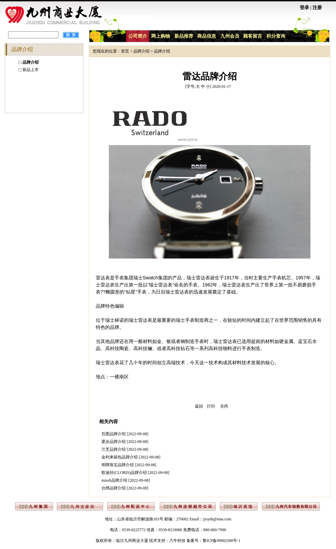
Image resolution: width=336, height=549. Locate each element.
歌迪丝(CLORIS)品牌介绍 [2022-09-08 (134, 472)
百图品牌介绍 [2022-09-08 (124, 434)
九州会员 (229, 36)
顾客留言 (252, 36)
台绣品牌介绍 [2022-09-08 (124, 488)
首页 (125, 51)
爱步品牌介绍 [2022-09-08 (124, 441)
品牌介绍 (141, 51)
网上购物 (160, 36)
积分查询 (275, 36)
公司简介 (137, 36)
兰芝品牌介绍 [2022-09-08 (124, 449)
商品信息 (206, 36)
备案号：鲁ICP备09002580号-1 (213, 540)
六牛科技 (177, 540)
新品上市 (31, 69)
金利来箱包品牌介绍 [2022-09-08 (130, 457)
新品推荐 (183, 36)
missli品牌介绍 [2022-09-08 (125, 480)
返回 (199, 406)
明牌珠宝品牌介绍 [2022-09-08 (128, 464)
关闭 (224, 406)
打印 (211, 406)
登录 (304, 7)
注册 (317, 7)
